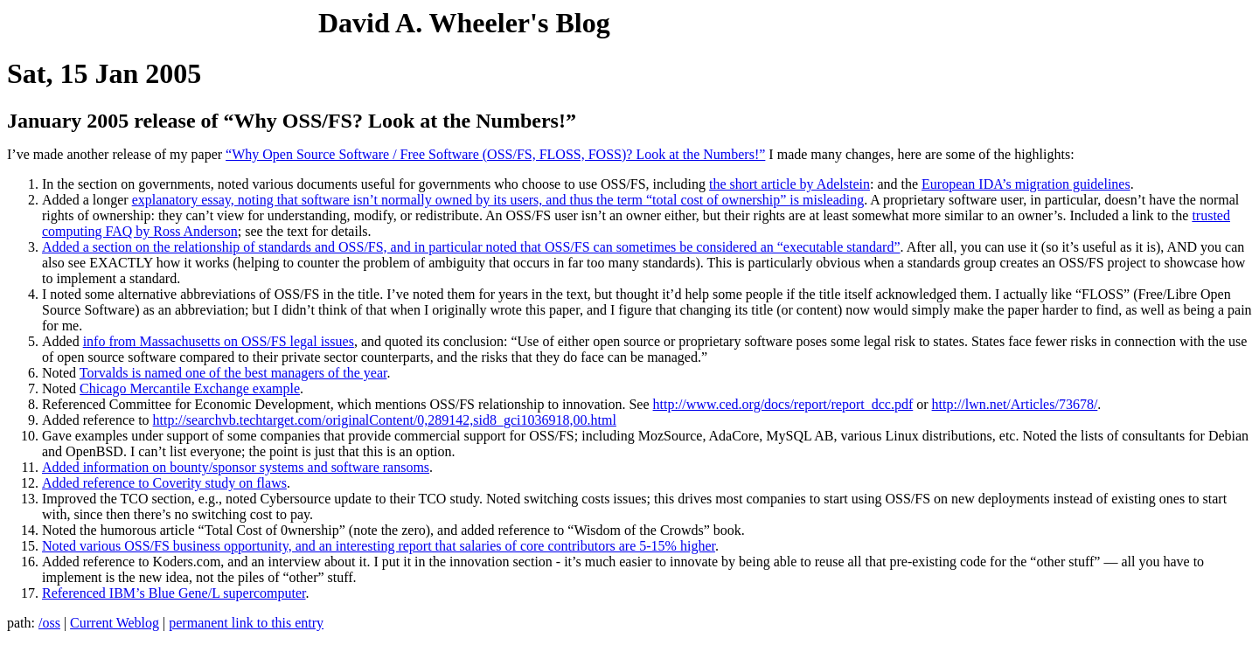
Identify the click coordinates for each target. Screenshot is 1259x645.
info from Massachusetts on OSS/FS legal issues (218, 341)
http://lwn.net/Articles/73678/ (1015, 404)
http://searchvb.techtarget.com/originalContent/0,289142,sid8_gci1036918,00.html (384, 420)
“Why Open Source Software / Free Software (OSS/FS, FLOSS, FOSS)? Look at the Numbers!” (495, 154)
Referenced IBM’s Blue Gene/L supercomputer (174, 593)
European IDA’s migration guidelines (1026, 184)
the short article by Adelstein (789, 184)
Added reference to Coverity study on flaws (164, 482)
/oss (49, 622)
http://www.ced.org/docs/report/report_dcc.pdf (783, 404)
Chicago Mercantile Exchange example (190, 388)
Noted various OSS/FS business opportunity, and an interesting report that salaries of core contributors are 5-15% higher (378, 545)
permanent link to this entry (246, 622)
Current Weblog (114, 622)
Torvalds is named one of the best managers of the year (233, 372)
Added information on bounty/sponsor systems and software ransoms (235, 467)
